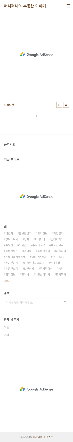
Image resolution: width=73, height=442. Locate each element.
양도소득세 (11, 239)
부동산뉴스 (11, 251)
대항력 (9, 233)
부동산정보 (38, 245)
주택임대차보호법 (15, 257)
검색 (65, 302)
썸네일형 (59, 105)
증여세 (25, 274)
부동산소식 (11, 268)
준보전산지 (25, 233)
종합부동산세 (39, 257)
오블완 (22, 245)
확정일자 (58, 233)
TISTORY (37, 436)
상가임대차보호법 (34, 263)
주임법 (28, 251)
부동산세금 (57, 245)
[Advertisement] (36, 54)
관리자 (49, 436)
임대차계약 (57, 239)
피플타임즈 (62, 251)
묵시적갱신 (46, 268)
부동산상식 (11, 263)
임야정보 (10, 274)
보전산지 (29, 268)
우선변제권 (59, 257)
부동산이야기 (42, 274)
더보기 (7, 280)
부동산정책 (43, 251)
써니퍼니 (40, 239)
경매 (26, 239)
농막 (60, 268)
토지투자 (61, 274)
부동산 (9, 245)
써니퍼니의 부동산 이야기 (25, 6)
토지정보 (42, 233)
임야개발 (55, 263)
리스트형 (66, 105)
